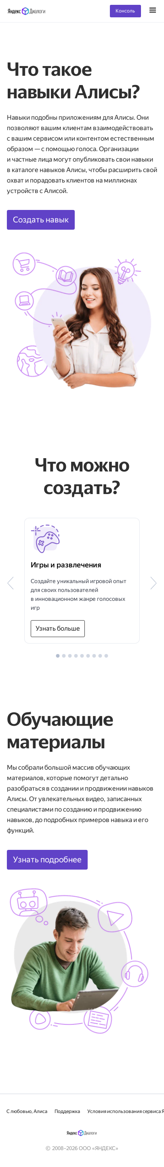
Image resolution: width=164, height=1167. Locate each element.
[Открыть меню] (152, 11)
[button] (58, 656)
